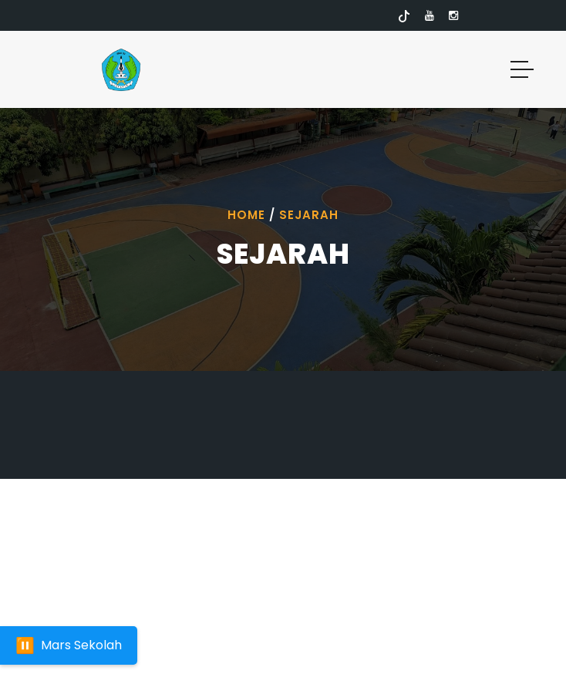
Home (246, 215)
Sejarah (309, 215)
